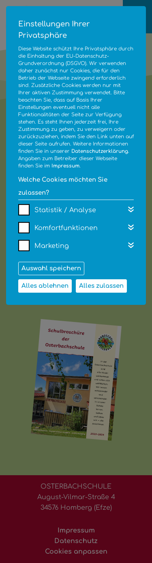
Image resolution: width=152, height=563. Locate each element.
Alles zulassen (101, 286)
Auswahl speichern (51, 268)
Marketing (51, 246)
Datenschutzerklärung (99, 151)
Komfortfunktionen (66, 228)
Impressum (65, 166)
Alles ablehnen (45, 286)
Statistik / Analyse (65, 210)
